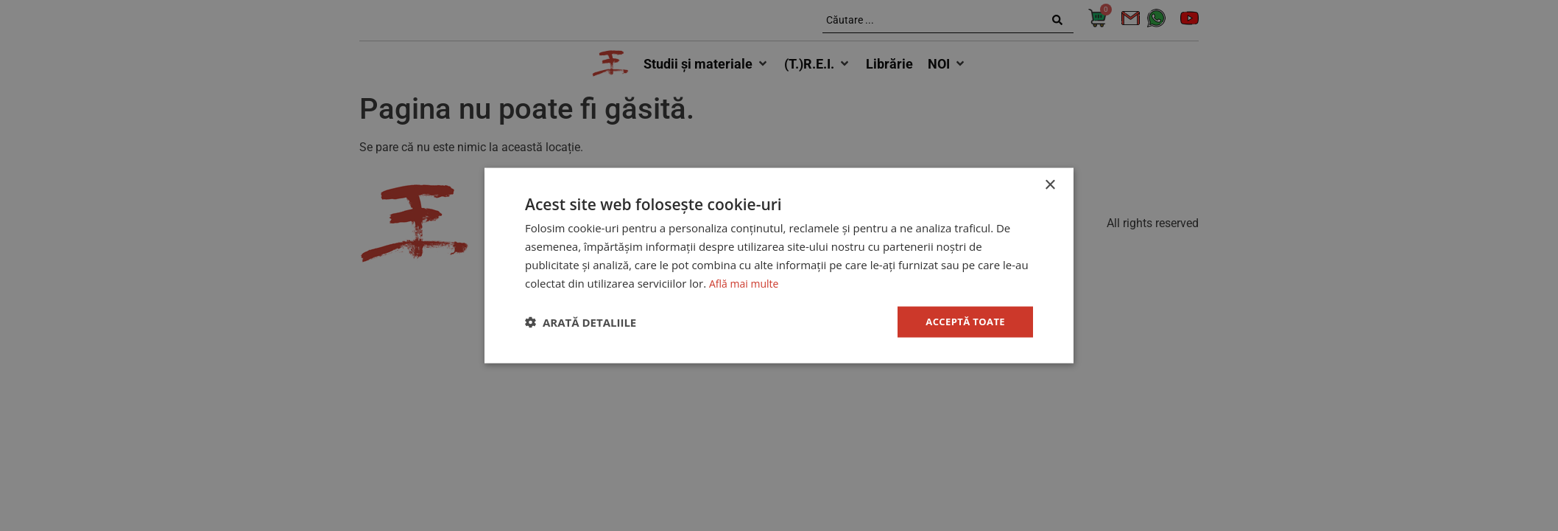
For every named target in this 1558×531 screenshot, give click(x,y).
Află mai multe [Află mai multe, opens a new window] (746, 281)
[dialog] (779, 265)
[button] (580, 322)
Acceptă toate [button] (962, 321)
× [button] (1049, 184)
